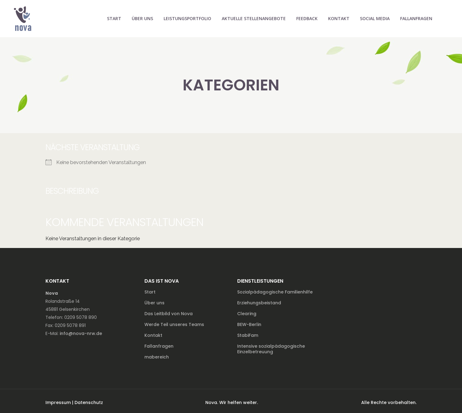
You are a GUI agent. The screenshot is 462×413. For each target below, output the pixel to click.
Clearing (246, 313)
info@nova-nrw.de (81, 333)
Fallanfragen (158, 346)
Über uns (154, 303)
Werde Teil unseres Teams (174, 324)
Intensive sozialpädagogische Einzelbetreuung (271, 348)
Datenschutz (89, 402)
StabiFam (247, 335)
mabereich (156, 357)
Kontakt (153, 335)
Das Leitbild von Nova (168, 313)
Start (150, 292)
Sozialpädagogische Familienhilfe (275, 292)
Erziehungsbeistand (259, 303)
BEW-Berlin (249, 324)
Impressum (58, 402)
